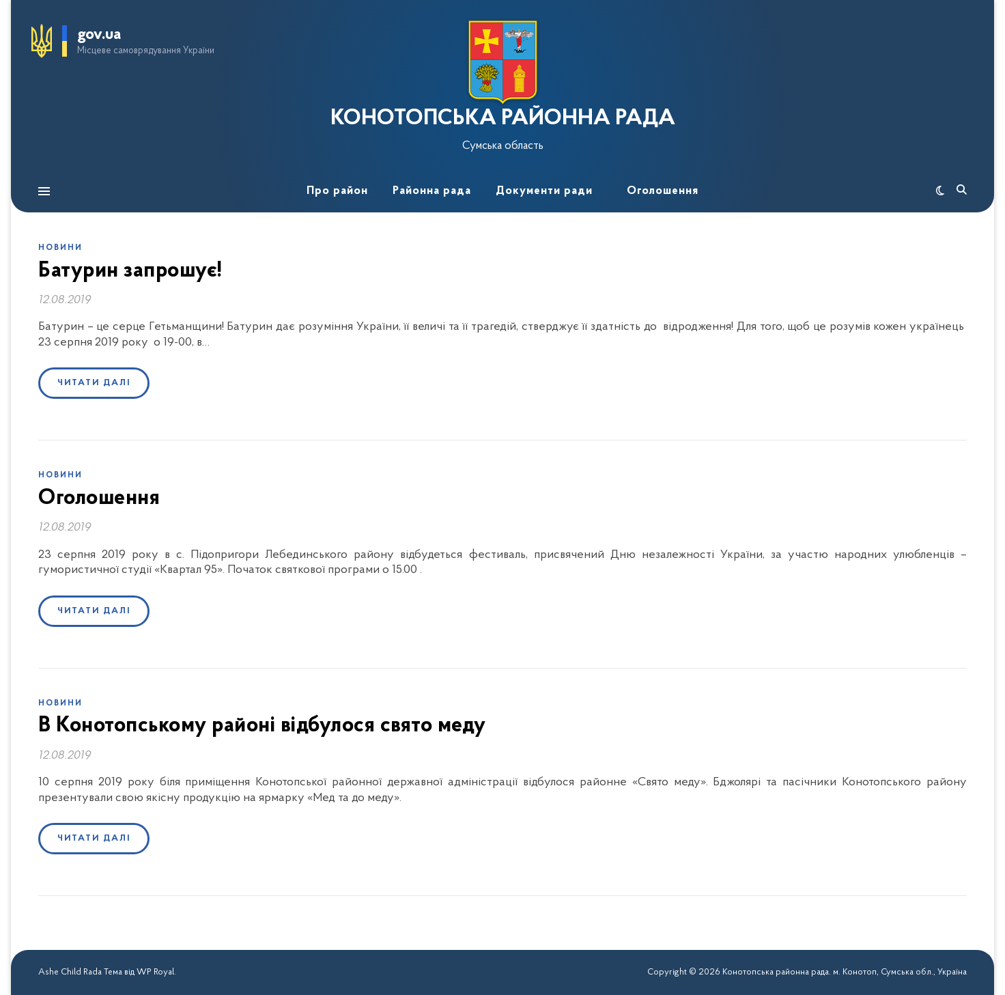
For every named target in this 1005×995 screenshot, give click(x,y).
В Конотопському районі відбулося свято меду (262, 726)
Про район (337, 191)
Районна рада (432, 191)
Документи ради (544, 191)
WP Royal (155, 972)
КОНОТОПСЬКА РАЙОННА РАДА (502, 119)
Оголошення (662, 191)
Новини (60, 248)
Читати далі (93, 382)
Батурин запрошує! (130, 271)
